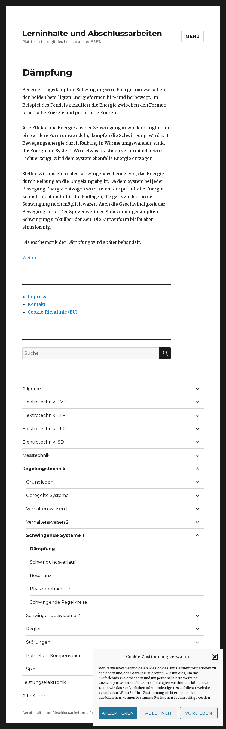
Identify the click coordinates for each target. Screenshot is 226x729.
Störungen (38, 642)
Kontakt (36, 304)
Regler (33, 628)
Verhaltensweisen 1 (47, 508)
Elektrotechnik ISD (43, 442)
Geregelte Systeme (47, 495)
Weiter (29, 257)
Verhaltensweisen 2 (47, 522)
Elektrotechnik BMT (44, 402)
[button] (215, 657)
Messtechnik (36, 455)
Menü (192, 36)
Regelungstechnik (43, 468)
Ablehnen (158, 713)
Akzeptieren (118, 713)
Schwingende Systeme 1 (55, 535)
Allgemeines (35, 388)
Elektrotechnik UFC (44, 428)
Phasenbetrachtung (52, 588)
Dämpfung (42, 548)
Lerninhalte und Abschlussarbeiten (92, 33)
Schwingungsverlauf (53, 562)
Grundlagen (39, 482)
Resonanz (40, 575)
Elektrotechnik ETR (44, 415)
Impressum (40, 296)
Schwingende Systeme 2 (53, 615)
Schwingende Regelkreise (58, 602)
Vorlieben (198, 713)
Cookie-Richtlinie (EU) (52, 312)
